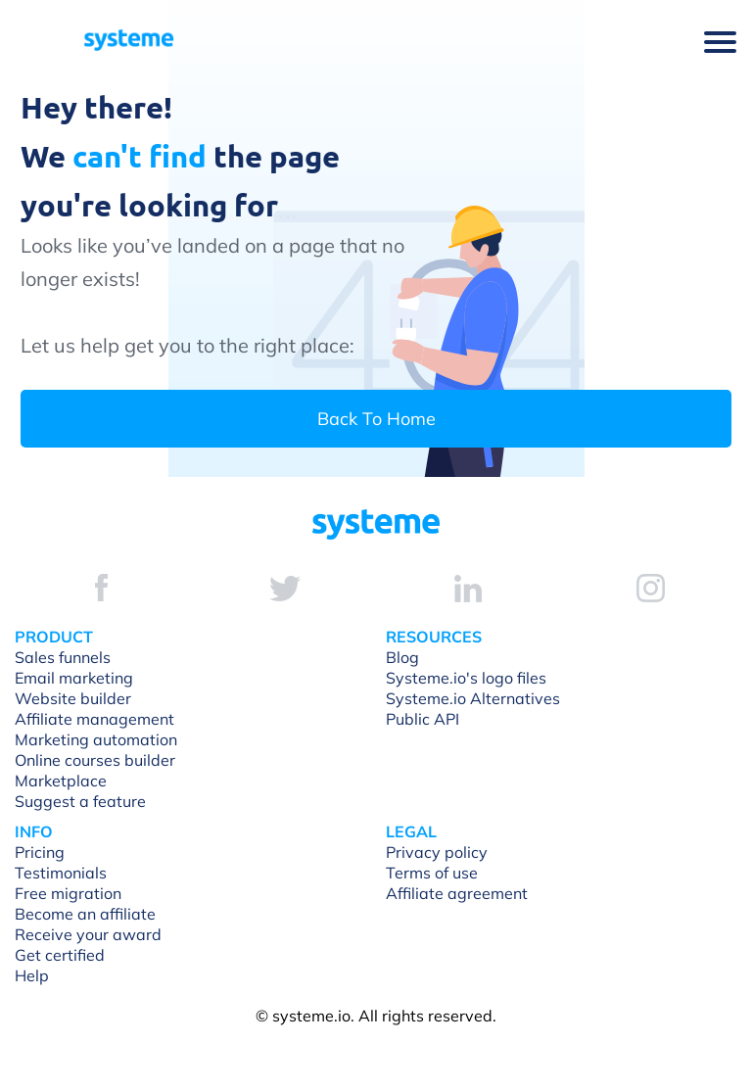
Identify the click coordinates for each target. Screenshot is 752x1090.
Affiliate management (94, 719)
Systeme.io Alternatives (473, 698)
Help (32, 975)
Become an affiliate (85, 914)
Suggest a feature (80, 801)
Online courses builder (95, 760)
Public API (422, 719)
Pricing (40, 852)
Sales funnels (63, 657)
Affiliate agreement (457, 893)
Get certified (60, 955)
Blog (402, 657)
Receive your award (88, 934)
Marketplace (61, 780)
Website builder (73, 698)
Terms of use (432, 872)
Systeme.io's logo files (466, 677)
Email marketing (74, 677)
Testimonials (61, 872)
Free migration (68, 893)
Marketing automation (96, 739)
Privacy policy (437, 852)
